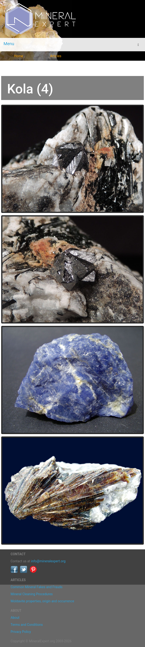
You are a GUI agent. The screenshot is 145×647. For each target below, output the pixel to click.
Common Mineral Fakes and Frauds (36, 587)
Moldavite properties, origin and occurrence (42, 601)
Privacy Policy (21, 632)
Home (18, 56)
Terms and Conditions (27, 625)
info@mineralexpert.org (48, 561)
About (15, 617)
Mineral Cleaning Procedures (32, 594)
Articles (55, 56)
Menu (9, 43)
